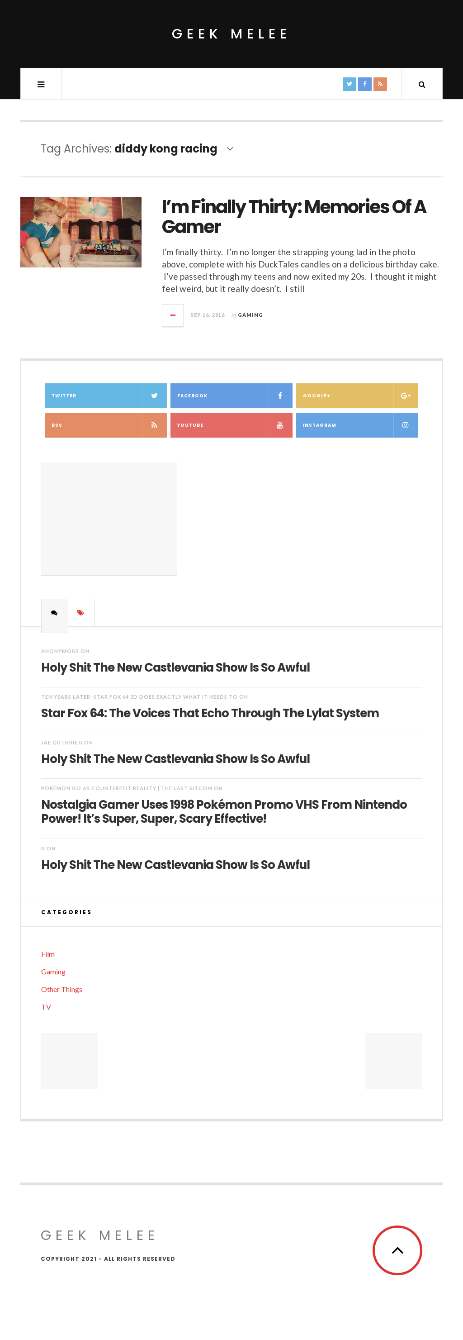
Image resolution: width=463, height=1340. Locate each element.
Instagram (360, 425)
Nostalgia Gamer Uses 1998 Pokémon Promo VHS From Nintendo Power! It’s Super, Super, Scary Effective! (224, 811)
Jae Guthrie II (62, 742)
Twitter (109, 395)
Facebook (234, 395)
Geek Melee (231, 33)
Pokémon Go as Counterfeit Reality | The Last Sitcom (127, 788)
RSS (109, 425)
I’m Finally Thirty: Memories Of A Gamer (294, 216)
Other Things (61, 989)
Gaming (250, 315)
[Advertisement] (109, 519)
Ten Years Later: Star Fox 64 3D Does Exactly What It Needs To (139, 697)
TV (46, 1006)
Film (48, 953)
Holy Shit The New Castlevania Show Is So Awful (175, 667)
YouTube (234, 425)
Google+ (360, 395)
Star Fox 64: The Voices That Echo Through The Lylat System (210, 712)
